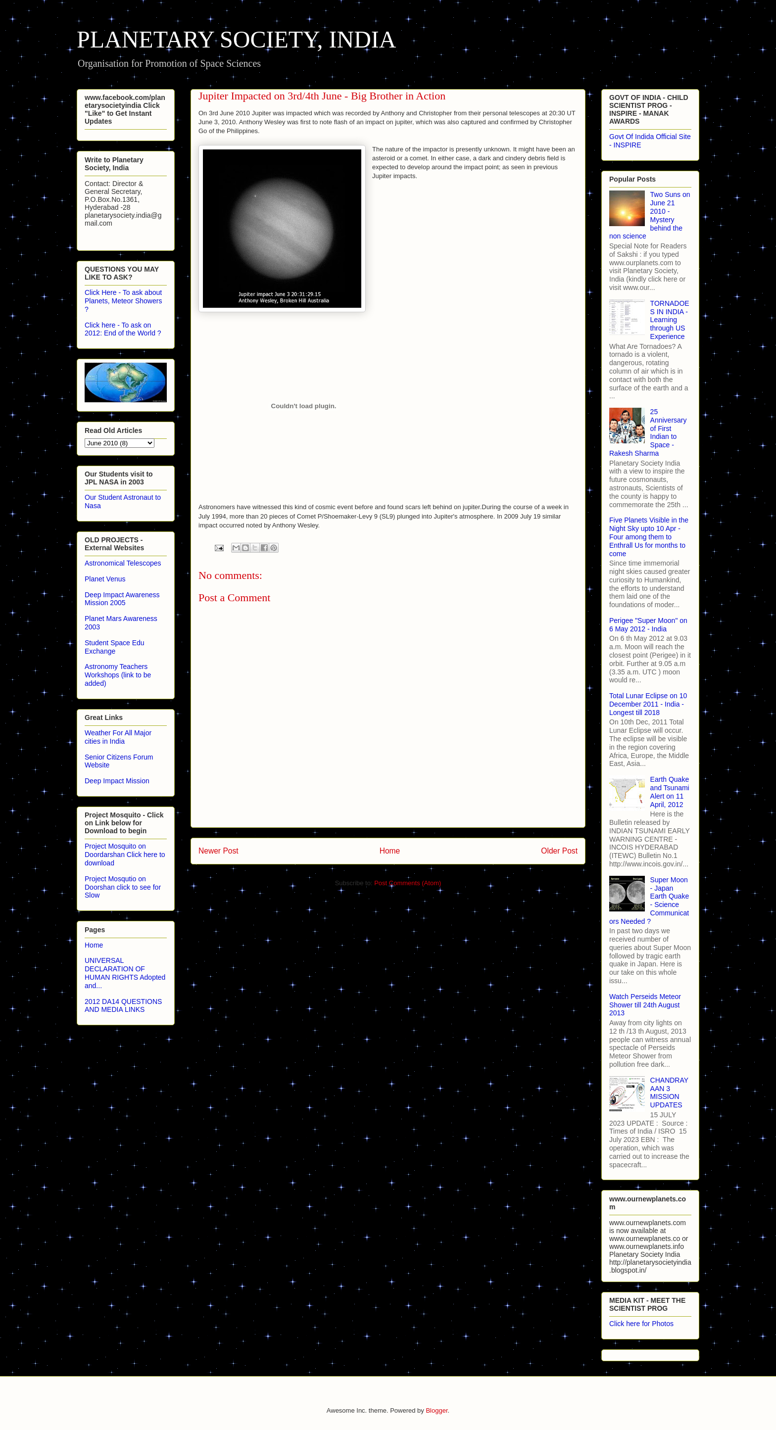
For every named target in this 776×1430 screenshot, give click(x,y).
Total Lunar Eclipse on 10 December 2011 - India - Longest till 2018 (648, 704)
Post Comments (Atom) (407, 883)
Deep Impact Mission (117, 781)
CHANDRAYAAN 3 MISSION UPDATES (669, 1092)
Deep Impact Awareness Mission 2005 (122, 599)
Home (390, 851)
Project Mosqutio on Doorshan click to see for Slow (123, 887)
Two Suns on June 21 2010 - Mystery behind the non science (649, 215)
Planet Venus (105, 579)
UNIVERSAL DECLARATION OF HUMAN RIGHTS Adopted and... (125, 972)
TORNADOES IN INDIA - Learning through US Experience (669, 319)
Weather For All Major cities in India (118, 737)
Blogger (436, 1410)
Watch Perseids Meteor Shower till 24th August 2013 (645, 1005)
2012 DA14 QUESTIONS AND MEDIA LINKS (123, 1006)
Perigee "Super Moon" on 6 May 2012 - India (648, 625)
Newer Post (218, 851)
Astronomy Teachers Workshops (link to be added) (118, 675)
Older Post (559, 851)
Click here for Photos (641, 1324)
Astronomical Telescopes (123, 563)
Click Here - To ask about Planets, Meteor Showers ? (123, 300)
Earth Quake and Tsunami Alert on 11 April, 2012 (669, 791)
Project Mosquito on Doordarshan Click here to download (125, 854)
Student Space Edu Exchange (115, 647)
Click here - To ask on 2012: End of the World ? (123, 329)
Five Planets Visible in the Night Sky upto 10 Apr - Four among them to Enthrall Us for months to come (648, 536)
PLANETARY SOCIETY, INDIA (236, 39)
